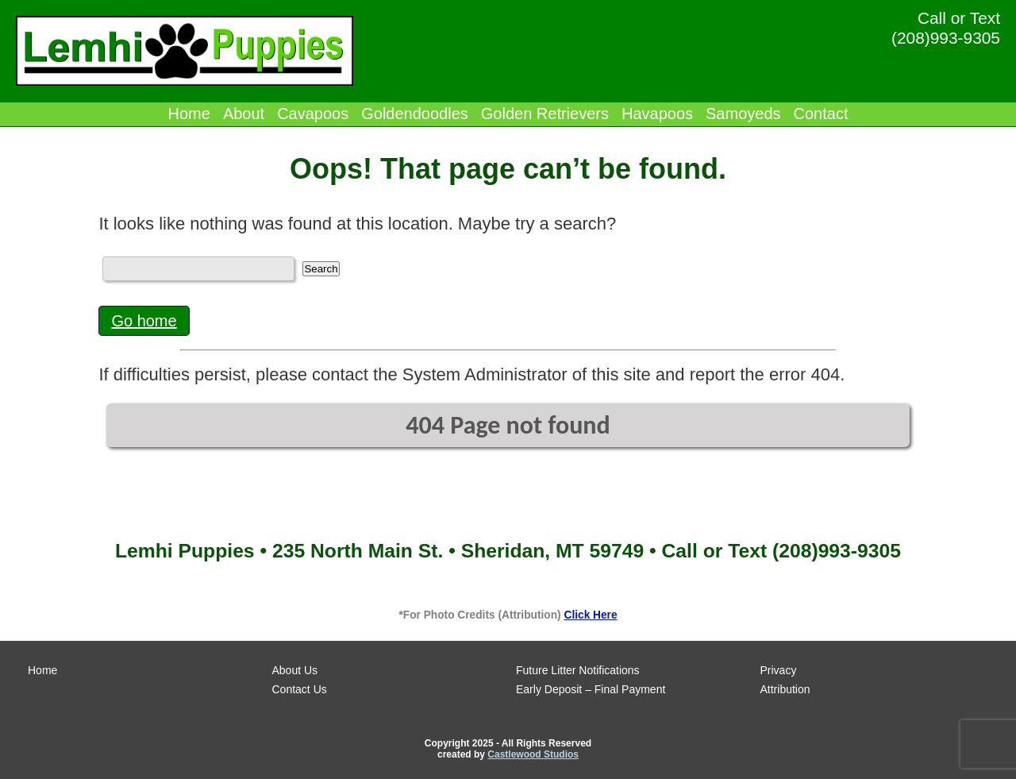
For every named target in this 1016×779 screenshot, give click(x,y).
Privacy (778, 670)
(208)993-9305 (945, 38)
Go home (143, 321)
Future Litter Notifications (578, 670)
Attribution (785, 689)
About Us (295, 670)
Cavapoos (312, 113)
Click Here (590, 615)
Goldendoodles (414, 113)
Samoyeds (743, 113)
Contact (821, 113)
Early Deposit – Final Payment (590, 689)
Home (189, 113)
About (243, 113)
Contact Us (299, 689)
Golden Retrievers (545, 113)
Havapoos (657, 113)
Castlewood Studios (533, 754)
